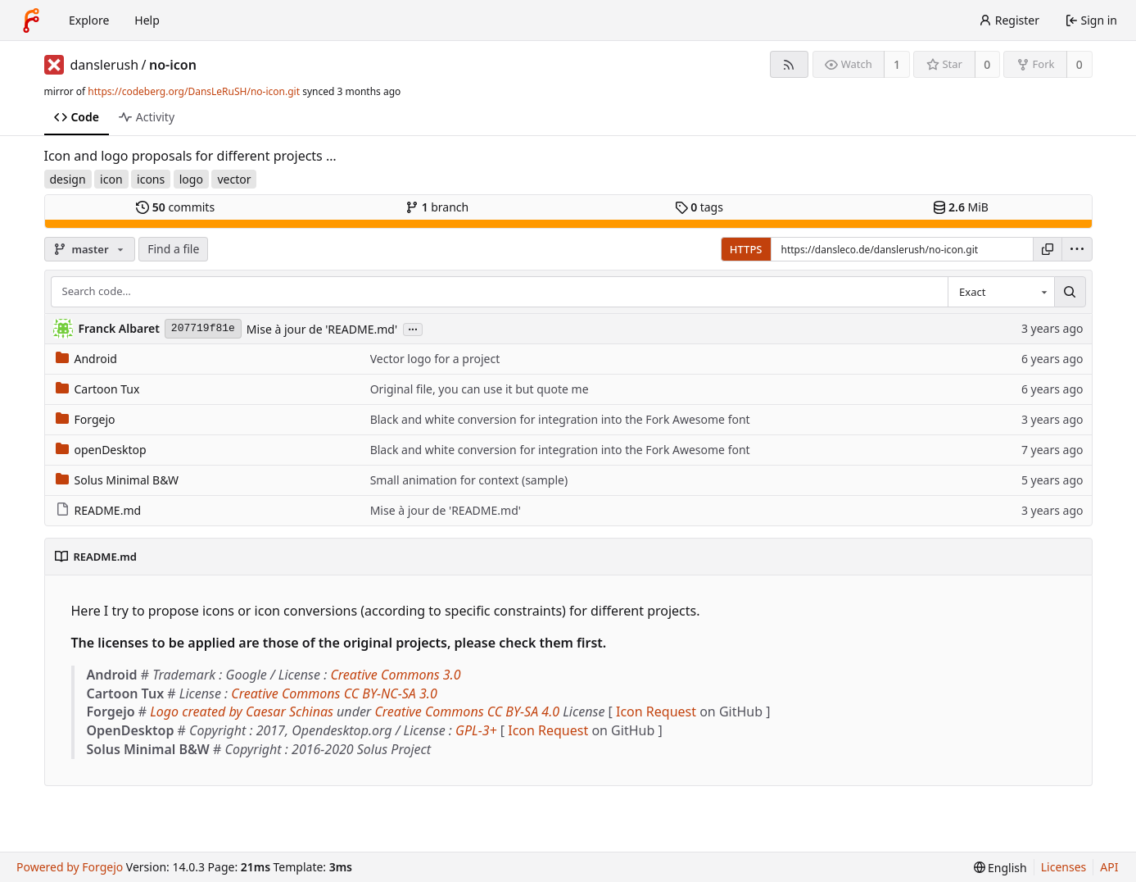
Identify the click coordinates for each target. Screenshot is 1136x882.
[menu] (1077, 249)
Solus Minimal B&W (117, 480)
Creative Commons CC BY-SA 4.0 (466, 711)
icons (151, 179)
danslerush (104, 65)
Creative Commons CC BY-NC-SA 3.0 (334, 693)
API (1109, 867)
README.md (99, 510)
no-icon (173, 65)
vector (234, 179)
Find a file (173, 249)
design (68, 179)
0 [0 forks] (1079, 64)
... (413, 328)
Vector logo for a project (435, 358)
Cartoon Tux (98, 389)
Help (147, 20)
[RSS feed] (789, 64)
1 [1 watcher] (897, 64)
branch (436, 207)
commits (175, 207)
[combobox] (1001, 291)
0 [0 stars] (987, 64)
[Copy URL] (1047, 249)
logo (191, 179)
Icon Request (656, 711)
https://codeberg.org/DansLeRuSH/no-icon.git (194, 91)
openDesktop (101, 449)
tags (699, 207)
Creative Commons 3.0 (395, 675)
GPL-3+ (476, 730)
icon (111, 179)
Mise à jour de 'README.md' (322, 329)
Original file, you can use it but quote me (479, 389)
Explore (89, 20)
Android (86, 358)
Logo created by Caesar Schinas (241, 711)
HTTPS (746, 249)
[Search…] (1069, 291)
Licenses (1064, 867)
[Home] (31, 20)
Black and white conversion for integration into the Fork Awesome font (560, 419)
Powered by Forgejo (69, 867)
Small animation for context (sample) (469, 480)
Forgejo (85, 419)
